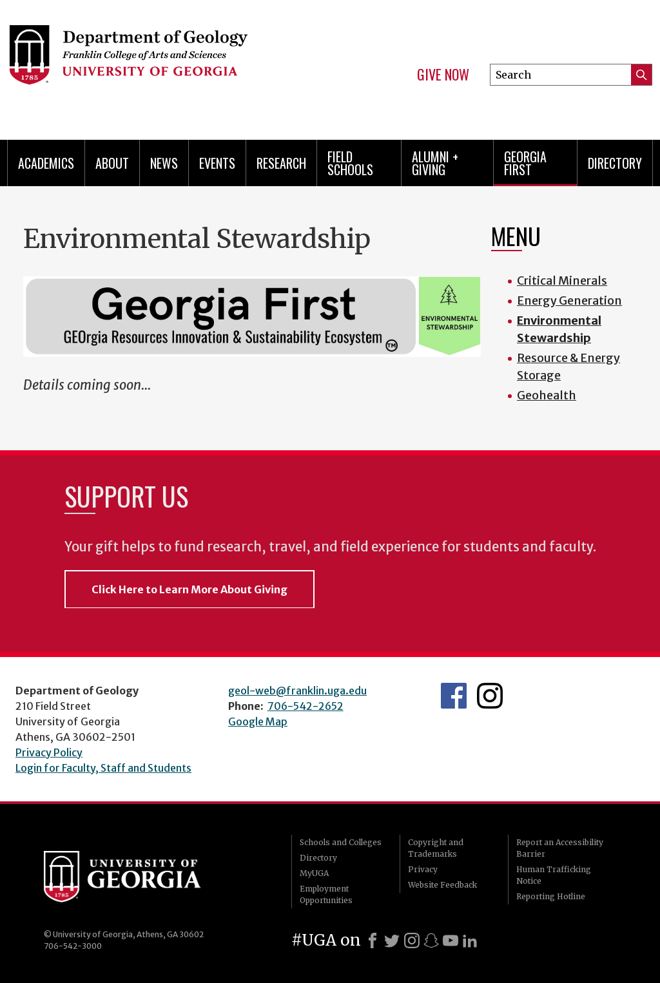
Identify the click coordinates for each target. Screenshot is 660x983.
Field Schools (350, 163)
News (164, 163)
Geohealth (546, 395)
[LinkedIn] (470, 940)
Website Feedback (442, 885)
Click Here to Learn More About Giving (189, 589)
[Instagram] (412, 940)
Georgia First (525, 163)
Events (217, 163)
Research (281, 163)
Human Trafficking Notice (553, 875)
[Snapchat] (431, 940)
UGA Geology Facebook (454, 696)
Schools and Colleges (341, 842)
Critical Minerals (562, 280)
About (112, 163)
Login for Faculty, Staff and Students (103, 767)
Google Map (257, 721)
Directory (615, 163)
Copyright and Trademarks (435, 848)
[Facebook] (372, 940)
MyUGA (314, 873)
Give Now (443, 75)
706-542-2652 (305, 706)
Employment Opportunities (326, 894)
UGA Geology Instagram (490, 696)
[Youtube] (450, 940)
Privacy (423, 869)
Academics (46, 163)
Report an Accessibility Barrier (559, 848)
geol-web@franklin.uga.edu (297, 690)
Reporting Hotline (550, 896)
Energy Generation (569, 300)
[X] (392, 940)
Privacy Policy (48, 752)
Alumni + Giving (435, 163)
